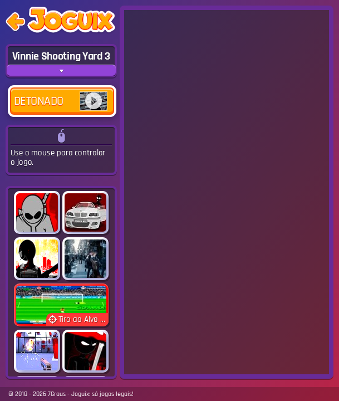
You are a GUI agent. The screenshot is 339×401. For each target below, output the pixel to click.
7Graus (57, 394)
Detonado (60, 101)
